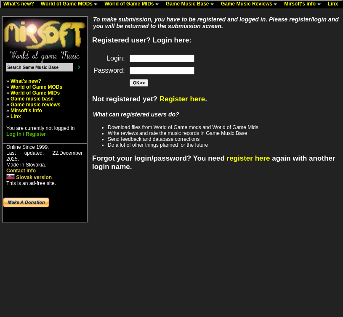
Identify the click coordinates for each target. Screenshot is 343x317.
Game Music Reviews (251, 4)
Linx (335, 4)
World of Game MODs (71, 4)
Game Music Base (191, 4)
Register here (182, 99)
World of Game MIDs (133, 4)
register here (248, 158)
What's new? (20, 4)
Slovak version (29, 177)
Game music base (32, 99)
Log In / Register (26, 134)
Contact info (21, 171)
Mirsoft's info (304, 4)
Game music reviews (36, 105)
